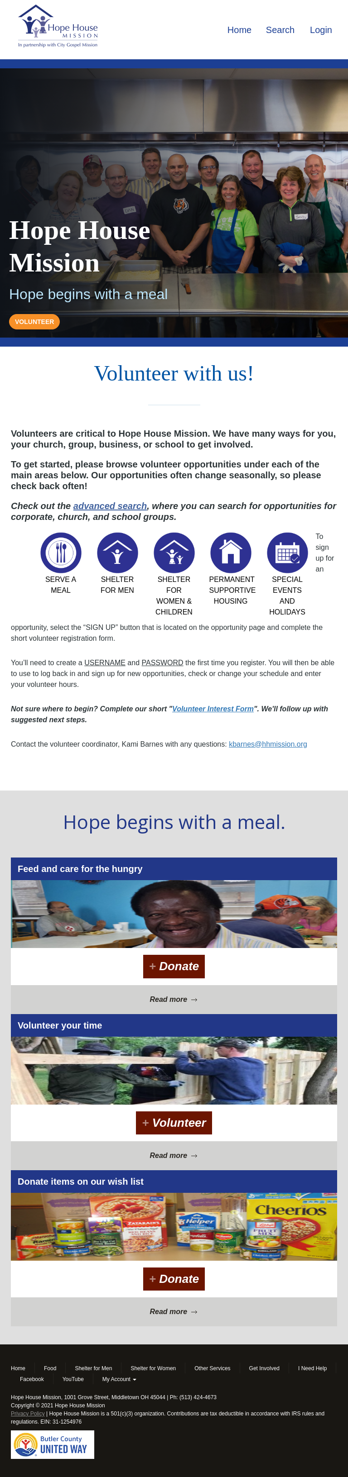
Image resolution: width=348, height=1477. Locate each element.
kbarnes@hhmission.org (268, 744)
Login (321, 30)
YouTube (73, 1379)
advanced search (110, 506)
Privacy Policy (28, 1413)
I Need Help (312, 1368)
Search (280, 30)
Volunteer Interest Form (213, 709)
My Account (119, 1379)
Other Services (212, 1368)
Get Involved (264, 1368)
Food (50, 1368)
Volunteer (174, 1122)
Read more (174, 999)
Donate (174, 966)
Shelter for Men (93, 1368)
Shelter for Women (153, 1368)
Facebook (32, 1379)
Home (239, 30)
